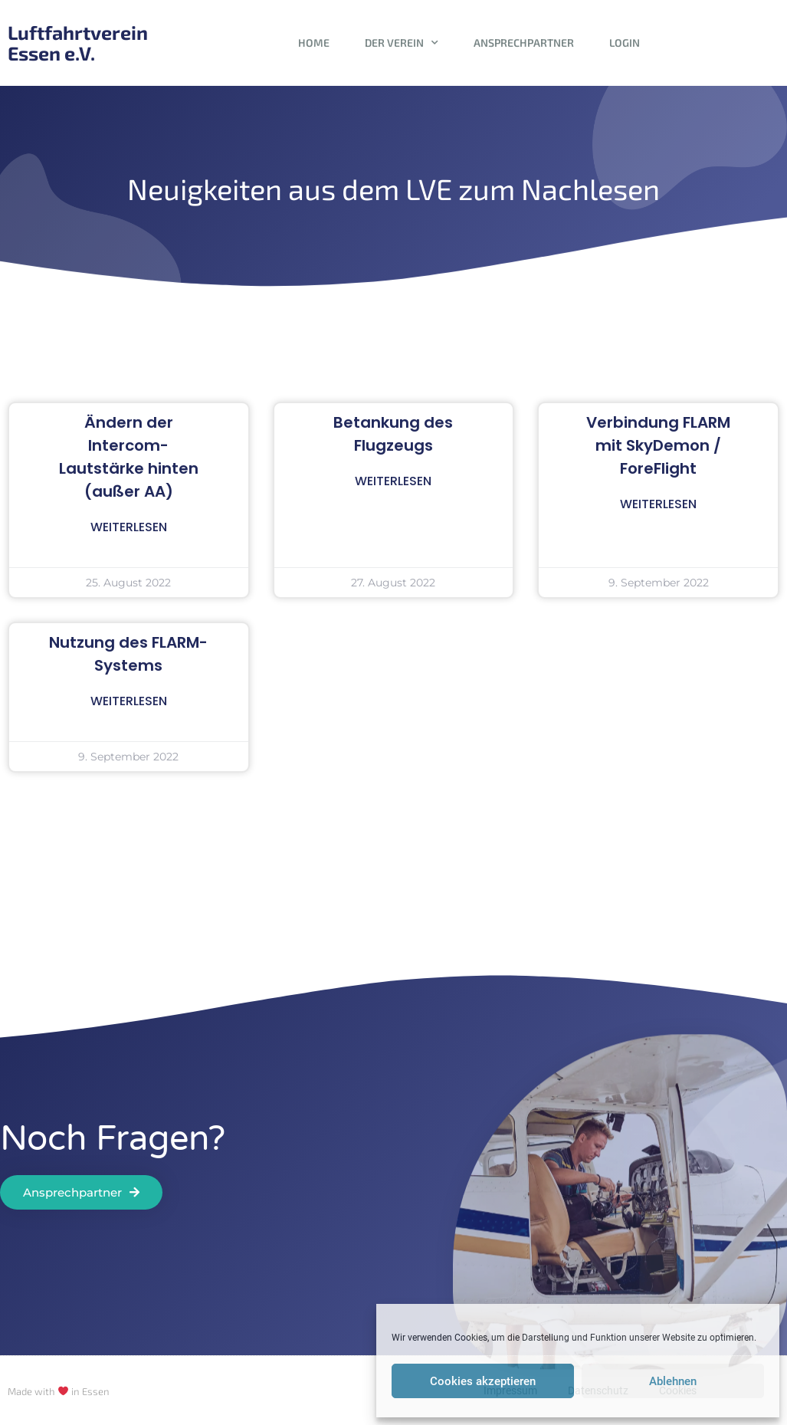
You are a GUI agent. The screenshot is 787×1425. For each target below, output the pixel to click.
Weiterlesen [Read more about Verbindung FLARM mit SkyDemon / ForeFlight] (658, 504)
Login (624, 42)
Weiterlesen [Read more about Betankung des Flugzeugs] (393, 481)
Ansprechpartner (524, 42)
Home (314, 42)
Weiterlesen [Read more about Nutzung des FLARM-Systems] (128, 701)
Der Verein (401, 42)
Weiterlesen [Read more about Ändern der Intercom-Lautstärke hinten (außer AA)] (128, 527)
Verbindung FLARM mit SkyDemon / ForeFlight (658, 445)
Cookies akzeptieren (483, 1381)
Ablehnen (673, 1381)
